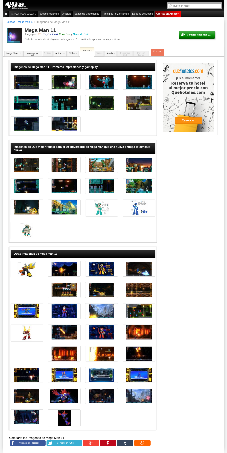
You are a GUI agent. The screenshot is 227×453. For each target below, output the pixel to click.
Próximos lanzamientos (116, 13)
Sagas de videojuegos (86, 13)
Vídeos (73, 53)
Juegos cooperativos (23, 14)
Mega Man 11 (13, 53)
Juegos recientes (49, 13)
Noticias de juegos (142, 13)
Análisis (66, 13)
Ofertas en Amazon (167, 13)
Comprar (157, 51)
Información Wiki (33, 54)
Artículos (59, 53)
